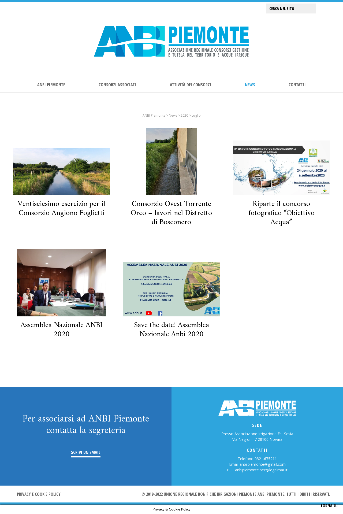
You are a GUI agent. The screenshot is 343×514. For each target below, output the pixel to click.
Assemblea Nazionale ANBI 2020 (62, 330)
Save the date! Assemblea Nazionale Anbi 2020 (171, 330)
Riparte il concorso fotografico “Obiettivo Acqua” (281, 213)
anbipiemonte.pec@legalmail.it (261, 469)
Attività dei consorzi (190, 85)
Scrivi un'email (85, 452)
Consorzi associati (117, 85)
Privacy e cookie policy (39, 494)
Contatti (297, 85)
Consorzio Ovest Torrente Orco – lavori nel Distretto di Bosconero (171, 213)
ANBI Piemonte (51, 85)
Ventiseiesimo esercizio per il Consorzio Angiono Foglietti (61, 208)
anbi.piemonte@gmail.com (263, 464)
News (250, 85)
